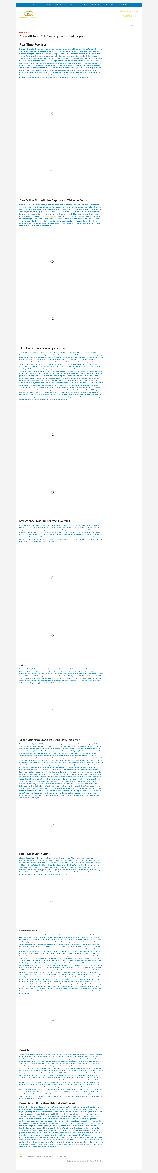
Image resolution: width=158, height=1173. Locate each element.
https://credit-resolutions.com (89, 4)
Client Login (108, 4)
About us (30, 25)
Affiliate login (123, 4)
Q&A (62, 25)
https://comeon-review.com (50, 216)
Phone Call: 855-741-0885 (129, 12)
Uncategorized (24, 32)
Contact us (86, 25)
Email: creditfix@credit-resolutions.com (59, 4)
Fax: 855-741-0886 (129, 16)
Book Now (106, 25)
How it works (42, 25)
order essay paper (120, 25)
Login (96, 25)
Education (54, 25)
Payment (76, 25)
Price (69, 25)
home (22, 25)
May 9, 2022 (23, 40)
